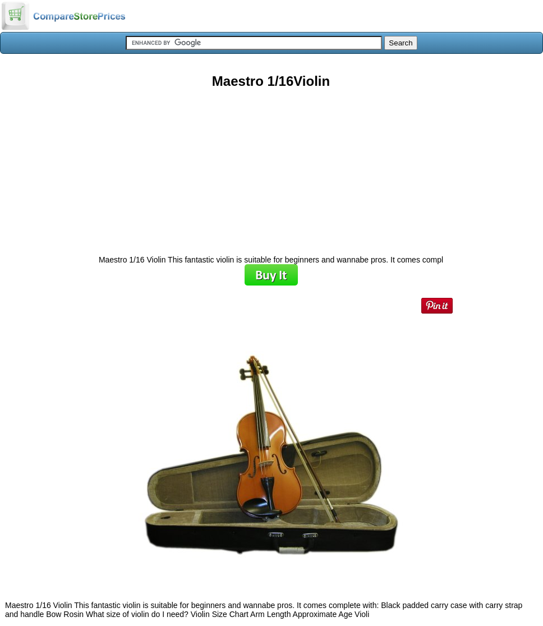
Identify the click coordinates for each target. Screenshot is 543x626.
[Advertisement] (271, 167)
